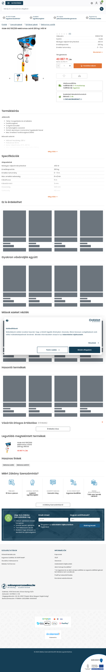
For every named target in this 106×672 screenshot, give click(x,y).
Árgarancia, (93, 17)
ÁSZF (56, 558)
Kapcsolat (58, 554)
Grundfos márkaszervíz (10, 561)
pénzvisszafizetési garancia (67, 19)
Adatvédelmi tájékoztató (63, 564)
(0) (70, 34)
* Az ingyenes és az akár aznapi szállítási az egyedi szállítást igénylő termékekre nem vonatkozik (79, 571)
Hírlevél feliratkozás (8, 554)
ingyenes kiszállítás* (13, 19)
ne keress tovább (95, 19)
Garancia (58, 561)
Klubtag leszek (89, 525)
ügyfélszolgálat (38, 19)
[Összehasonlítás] (79, 75)
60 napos (60, 17)
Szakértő (35, 17)
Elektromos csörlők (8, 465)
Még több (52, 151)
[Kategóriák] (14, 3)
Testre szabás (52, 350)
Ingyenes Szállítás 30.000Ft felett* (13, 558)
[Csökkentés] (58, 66)
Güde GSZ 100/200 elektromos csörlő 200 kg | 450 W (24, 445)
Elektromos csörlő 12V (23, 465)
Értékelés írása (53, 429)
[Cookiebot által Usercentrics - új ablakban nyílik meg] (90, 320)
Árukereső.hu (52, 637)
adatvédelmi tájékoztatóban (62, 525)
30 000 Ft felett (10, 17)
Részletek (92, 343)
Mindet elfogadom (84, 350)
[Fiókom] (96, 3)
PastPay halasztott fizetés (64, 575)
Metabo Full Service (8, 564)
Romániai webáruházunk (63, 578)
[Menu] (91, 3)
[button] (9, 78)
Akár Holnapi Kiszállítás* (63, 567)
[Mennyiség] (64, 66)
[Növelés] (70, 66)
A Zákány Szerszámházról (53, 505)
